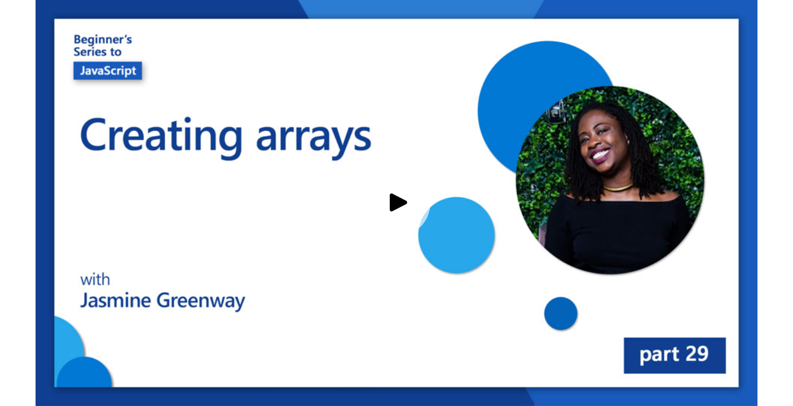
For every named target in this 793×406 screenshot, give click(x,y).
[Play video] (396, 203)
